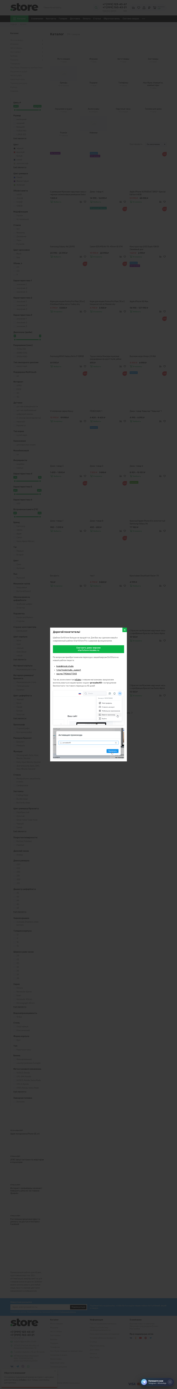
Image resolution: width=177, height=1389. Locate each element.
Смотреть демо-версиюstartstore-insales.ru (88, 649)
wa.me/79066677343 (66, 674)
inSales (78, 680)
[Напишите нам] (157, 1382)
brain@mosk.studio (65, 666)
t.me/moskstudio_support (68, 670)
